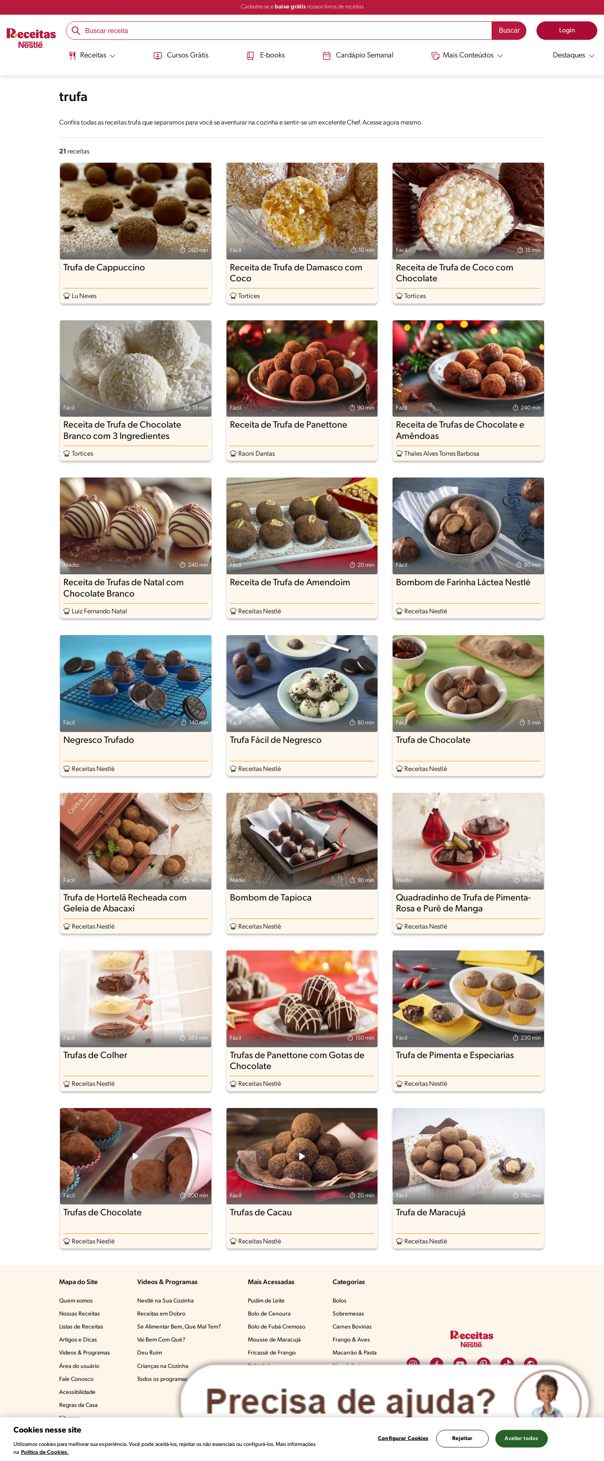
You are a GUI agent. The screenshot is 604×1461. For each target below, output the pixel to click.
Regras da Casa (78, 1405)
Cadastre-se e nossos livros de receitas (302, 7)
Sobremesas (348, 1314)
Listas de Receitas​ (81, 1327)
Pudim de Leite (266, 1301)
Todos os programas (162, 1379)
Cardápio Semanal (358, 56)
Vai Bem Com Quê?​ (161, 1340)
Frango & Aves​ (351, 1340)
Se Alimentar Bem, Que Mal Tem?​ (179, 1327)
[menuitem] (91, 58)
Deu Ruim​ (149, 1353)
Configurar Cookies (403, 1438)
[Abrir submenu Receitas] (91, 55)
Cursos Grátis (180, 56)
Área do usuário (79, 1366)
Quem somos (76, 1301)
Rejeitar (462, 1438)
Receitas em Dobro (161, 1314)
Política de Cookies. (45, 1452)
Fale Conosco (76, 1379)
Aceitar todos (521, 1438)
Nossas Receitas (79, 1314)
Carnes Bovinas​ (352, 1327)
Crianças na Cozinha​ (162, 1366)
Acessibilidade (77, 1392)
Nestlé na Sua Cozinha (165, 1301)
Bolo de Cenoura (269, 1314)
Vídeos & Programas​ (84, 1353)
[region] (302, 1439)
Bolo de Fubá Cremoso (276, 1327)
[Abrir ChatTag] (385, 1402)
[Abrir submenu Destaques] (569, 55)
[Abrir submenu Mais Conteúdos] (468, 55)
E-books (265, 56)
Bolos (339, 1301)
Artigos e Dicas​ (78, 1340)
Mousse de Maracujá (274, 1340)
